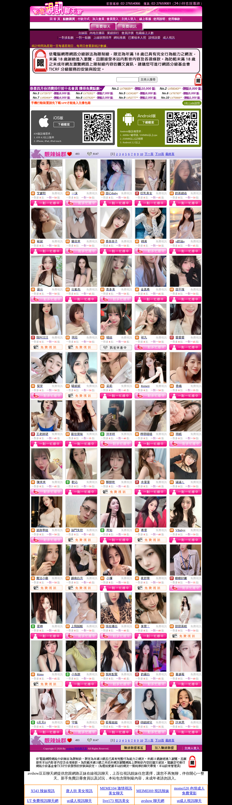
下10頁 (159, 154)
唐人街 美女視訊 (79, 791)
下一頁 (148, 154)
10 (141, 154)
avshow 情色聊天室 (77, 748)
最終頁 (169, 154)
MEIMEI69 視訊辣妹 (152, 791)
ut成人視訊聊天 (79, 801)
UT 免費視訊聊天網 (42, 801)
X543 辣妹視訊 (43, 791)
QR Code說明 (192, 103)
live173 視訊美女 (116, 801)
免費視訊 (57, 193)
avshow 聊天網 (152, 801)
